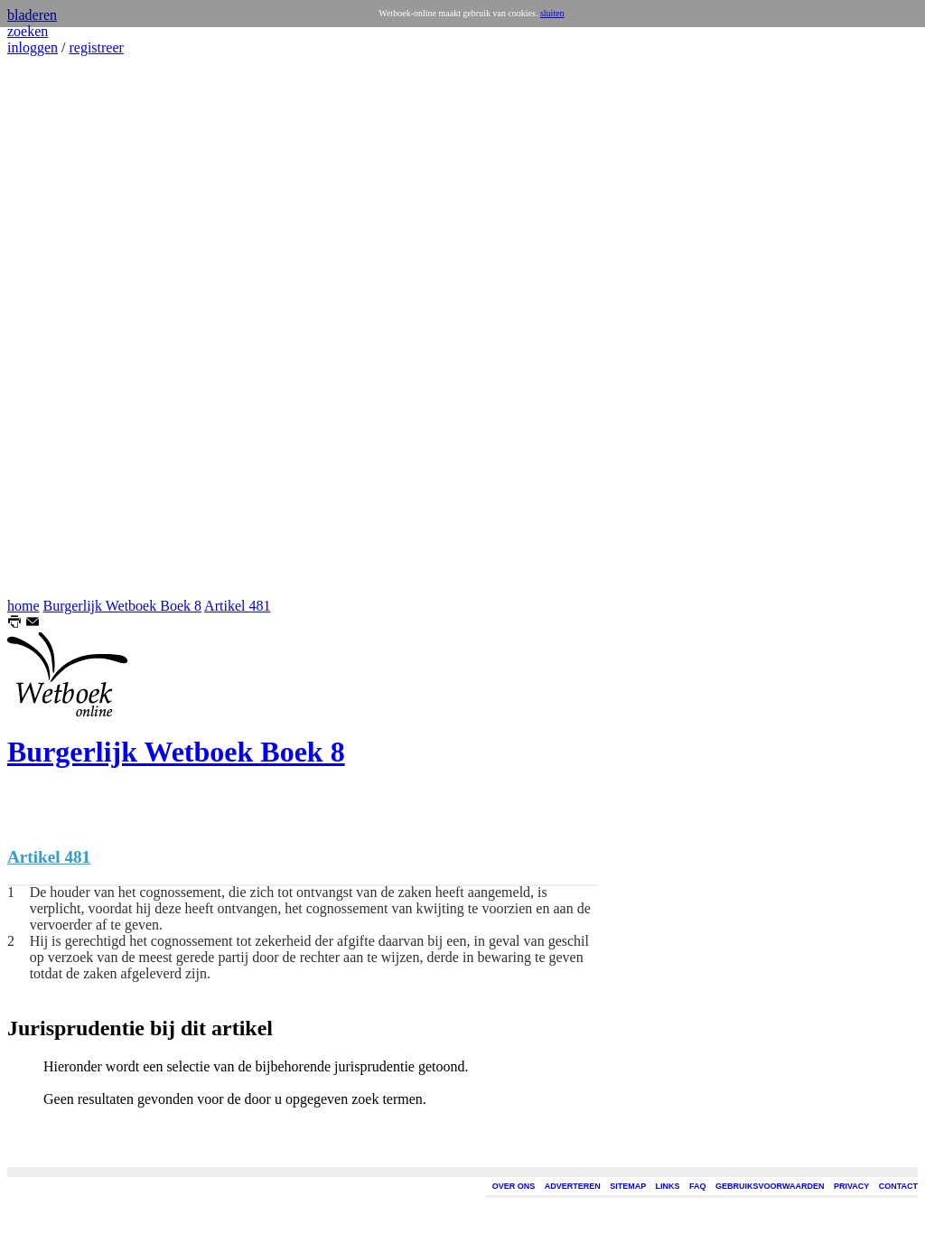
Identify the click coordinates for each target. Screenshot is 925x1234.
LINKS (668, 1186)
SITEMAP (628, 1186)
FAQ (697, 1186)
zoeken (27, 31)
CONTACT (898, 1186)
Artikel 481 (237, 605)
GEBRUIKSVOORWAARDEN (769, 1186)
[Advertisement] (61, 327)
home (23, 605)
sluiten (552, 13)
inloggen (32, 47)
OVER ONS (514, 1186)
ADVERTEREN (573, 1186)
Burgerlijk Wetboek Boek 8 (122, 605)
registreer (96, 47)
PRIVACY (851, 1186)
